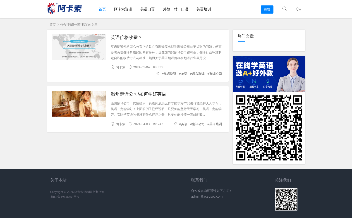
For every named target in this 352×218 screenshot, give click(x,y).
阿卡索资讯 (123, 9)
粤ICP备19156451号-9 (64, 197)
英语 (184, 74)
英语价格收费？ (126, 37)
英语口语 (147, 9)
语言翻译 (198, 74)
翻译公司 (215, 74)
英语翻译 (170, 74)
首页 (102, 9)
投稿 (267, 9)
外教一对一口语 (175, 9)
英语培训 (203, 9)
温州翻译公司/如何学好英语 (138, 93)
